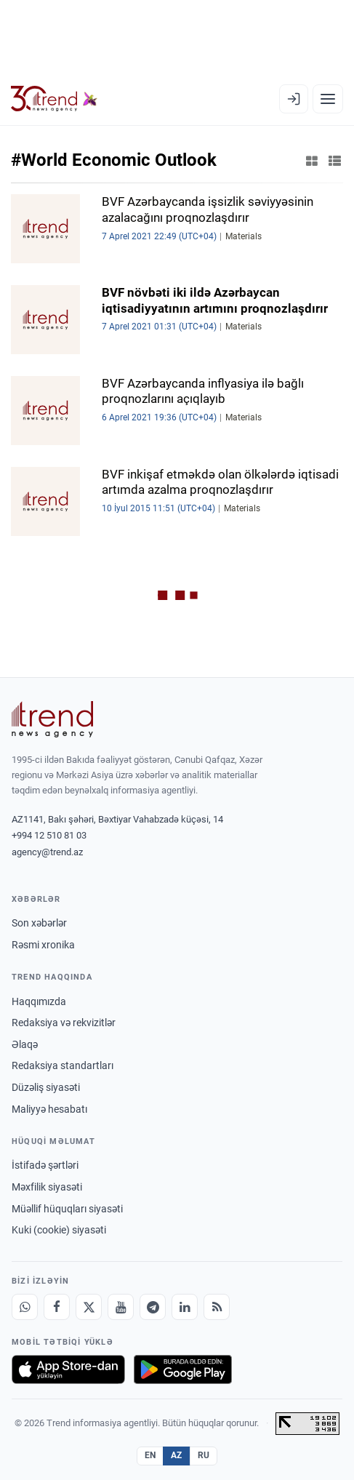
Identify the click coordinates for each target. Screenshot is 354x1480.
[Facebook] (57, 1307)
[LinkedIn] (185, 1307)
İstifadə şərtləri (45, 1165)
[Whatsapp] (25, 1307)
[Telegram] (153, 1307)
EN (150, 1455)
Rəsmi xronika (43, 945)
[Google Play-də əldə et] (183, 1369)
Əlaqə (25, 1044)
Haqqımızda (39, 1001)
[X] (89, 1307)
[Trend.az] (54, 99)
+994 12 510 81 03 (49, 835)
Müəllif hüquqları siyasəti (67, 1209)
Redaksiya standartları (62, 1065)
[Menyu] (328, 98)
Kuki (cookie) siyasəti (59, 1230)
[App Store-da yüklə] (68, 1369)
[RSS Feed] (217, 1307)
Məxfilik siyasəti (47, 1187)
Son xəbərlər (39, 923)
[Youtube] (121, 1307)
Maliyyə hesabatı (49, 1109)
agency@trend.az (47, 852)
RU (204, 1455)
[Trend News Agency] (52, 719)
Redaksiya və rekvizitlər (64, 1022)
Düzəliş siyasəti (46, 1087)
